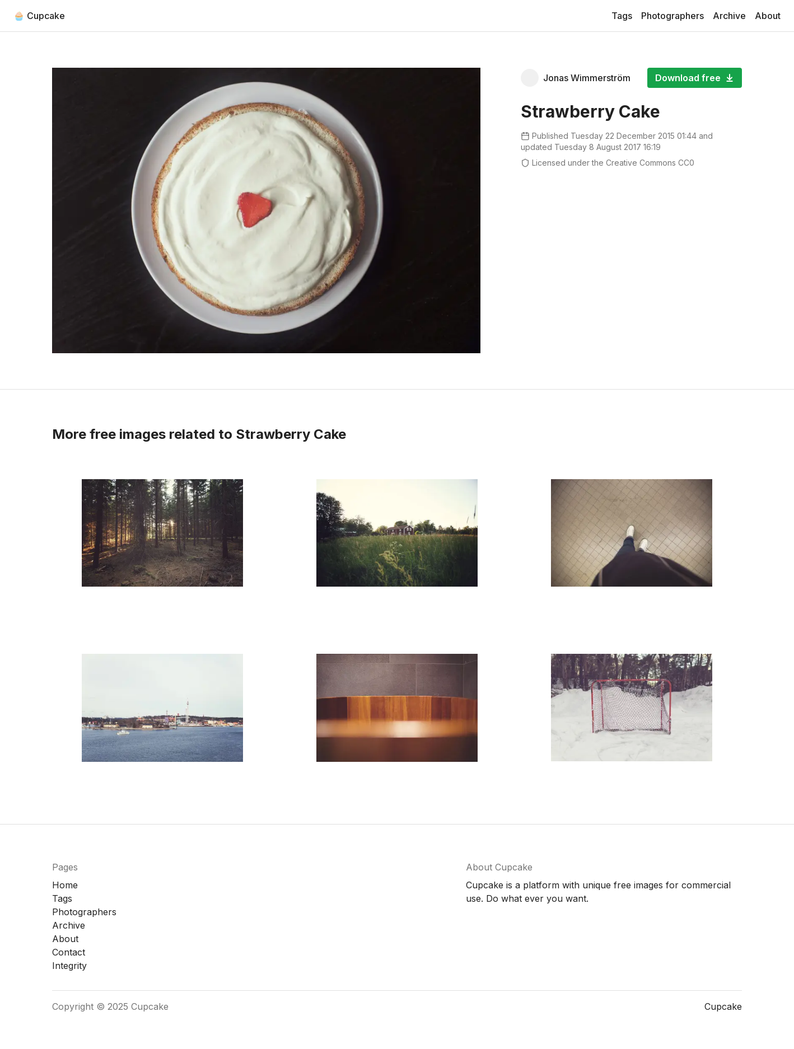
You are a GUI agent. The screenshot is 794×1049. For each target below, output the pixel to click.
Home (65, 885)
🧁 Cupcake (39, 15)
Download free (694, 77)
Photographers (672, 15)
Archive (729, 15)
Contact (68, 952)
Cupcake (150, 1006)
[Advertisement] (631, 255)
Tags (621, 15)
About (768, 15)
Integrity (69, 965)
